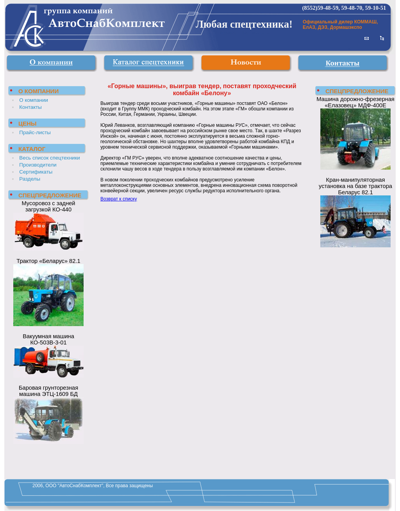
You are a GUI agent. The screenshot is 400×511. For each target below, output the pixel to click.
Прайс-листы (35, 132)
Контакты (30, 107)
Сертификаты (35, 172)
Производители (37, 165)
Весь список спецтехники (49, 158)
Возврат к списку (118, 199)
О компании (33, 100)
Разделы (29, 179)
